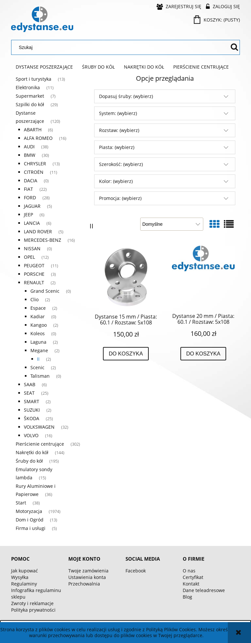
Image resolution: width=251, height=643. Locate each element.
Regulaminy (24, 584)
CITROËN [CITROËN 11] (33, 172)
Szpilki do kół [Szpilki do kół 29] (30, 104)
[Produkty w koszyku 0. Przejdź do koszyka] (217, 20)
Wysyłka (19, 577)
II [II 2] (38, 359)
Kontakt (191, 584)
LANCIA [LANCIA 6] (32, 223)
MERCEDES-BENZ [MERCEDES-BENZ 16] (42, 240)
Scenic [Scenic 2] (37, 367)
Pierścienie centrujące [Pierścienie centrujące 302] (40, 444)
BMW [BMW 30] (29, 155)
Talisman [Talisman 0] (40, 376)
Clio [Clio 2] (34, 299)
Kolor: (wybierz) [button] (116, 181)
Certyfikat (193, 577)
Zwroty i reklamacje (32, 603)
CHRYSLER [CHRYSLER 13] (35, 163)
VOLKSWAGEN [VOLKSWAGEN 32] (39, 427)
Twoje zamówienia (88, 571)
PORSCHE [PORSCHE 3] (34, 274)
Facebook (136, 571)
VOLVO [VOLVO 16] (31, 435)
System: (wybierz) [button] (118, 113)
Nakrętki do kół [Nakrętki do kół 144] (32, 452)
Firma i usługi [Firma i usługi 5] (30, 528)
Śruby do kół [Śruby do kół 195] (29, 461)
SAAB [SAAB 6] (29, 384)
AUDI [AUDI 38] (29, 146)
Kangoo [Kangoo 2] (38, 325)
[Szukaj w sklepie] (121, 47)
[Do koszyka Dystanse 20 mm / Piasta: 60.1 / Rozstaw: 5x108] (203, 354)
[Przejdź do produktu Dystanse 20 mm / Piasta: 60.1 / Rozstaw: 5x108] (203, 277)
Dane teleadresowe (204, 590)
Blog (187, 597)
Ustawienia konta (87, 577)
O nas (189, 571)
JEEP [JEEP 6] (28, 214)
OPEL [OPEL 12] (29, 257)
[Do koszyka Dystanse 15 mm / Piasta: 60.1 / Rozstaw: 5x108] (126, 354)
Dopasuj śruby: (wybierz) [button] (126, 96)
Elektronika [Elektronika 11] (28, 87)
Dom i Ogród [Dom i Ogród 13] (29, 520)
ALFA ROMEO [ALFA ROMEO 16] (38, 138)
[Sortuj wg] (171, 224)
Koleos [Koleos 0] (37, 333)
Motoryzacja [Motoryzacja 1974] (29, 511)
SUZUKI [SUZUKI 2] (32, 410)
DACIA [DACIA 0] (30, 180)
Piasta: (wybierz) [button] (116, 147)
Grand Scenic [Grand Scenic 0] (44, 291)
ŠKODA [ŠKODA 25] (31, 418)
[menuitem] (44, 67)
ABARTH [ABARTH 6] (33, 129)
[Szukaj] (234, 47)
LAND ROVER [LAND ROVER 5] (38, 231)
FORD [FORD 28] (30, 197)
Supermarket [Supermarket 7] (30, 96)
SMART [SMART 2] (31, 401)
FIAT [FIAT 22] (28, 189)
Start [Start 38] (21, 503)
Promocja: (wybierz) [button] (120, 198)
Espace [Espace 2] (38, 308)
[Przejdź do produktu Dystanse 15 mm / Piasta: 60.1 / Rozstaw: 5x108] (125, 277)
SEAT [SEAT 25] (29, 393)
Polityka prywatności (33, 610)
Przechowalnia (84, 584)
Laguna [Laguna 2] (38, 342)
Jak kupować (24, 571)
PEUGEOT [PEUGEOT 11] (34, 265)
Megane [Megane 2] (39, 350)
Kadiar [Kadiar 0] (37, 316)
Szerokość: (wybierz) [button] (121, 164)
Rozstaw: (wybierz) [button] (119, 130)
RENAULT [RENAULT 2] (34, 282)
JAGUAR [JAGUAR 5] (32, 206)
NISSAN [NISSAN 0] (32, 248)
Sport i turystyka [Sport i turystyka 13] (33, 79)
